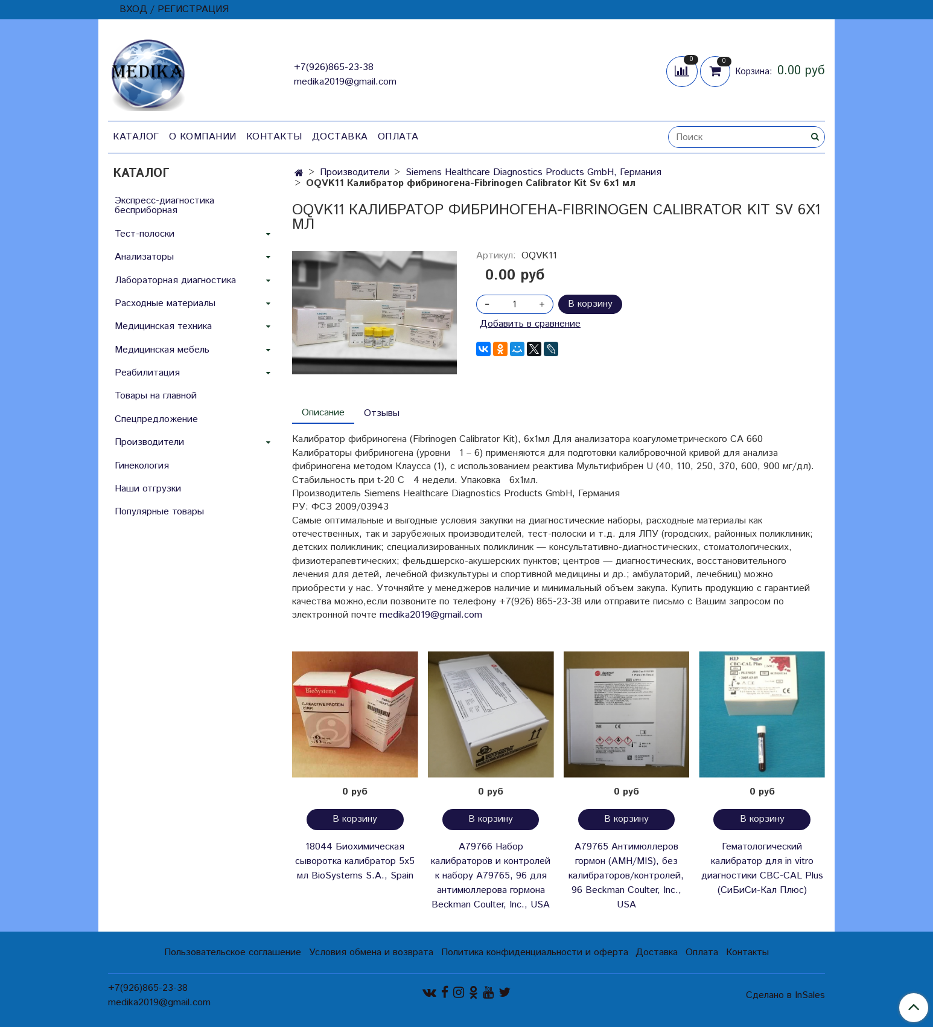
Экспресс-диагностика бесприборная (164, 205)
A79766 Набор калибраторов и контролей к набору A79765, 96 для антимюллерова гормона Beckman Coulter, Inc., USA (490, 876)
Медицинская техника (163, 326)
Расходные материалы (165, 303)
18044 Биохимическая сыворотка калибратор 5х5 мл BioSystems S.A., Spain (355, 861)
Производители (354, 172)
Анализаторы (144, 257)
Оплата (398, 137)
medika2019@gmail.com (345, 82)
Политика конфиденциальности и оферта (534, 952)
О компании (203, 137)
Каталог (136, 137)
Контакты (274, 137)
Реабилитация (147, 373)
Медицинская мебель (162, 350)
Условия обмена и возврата (371, 952)
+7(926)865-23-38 (334, 67)
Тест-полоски (144, 234)
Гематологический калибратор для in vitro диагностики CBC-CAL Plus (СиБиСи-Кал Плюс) (762, 868)
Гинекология (142, 466)
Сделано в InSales (785, 995)
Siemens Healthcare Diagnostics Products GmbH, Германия (533, 172)
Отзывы (382, 413)
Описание (323, 413)
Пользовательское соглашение (232, 952)
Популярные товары (159, 512)
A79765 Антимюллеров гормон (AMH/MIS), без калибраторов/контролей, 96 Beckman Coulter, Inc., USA (626, 876)
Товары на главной (156, 396)
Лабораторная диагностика (175, 280)
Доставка (340, 137)
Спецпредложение (156, 419)
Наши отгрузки (148, 489)
